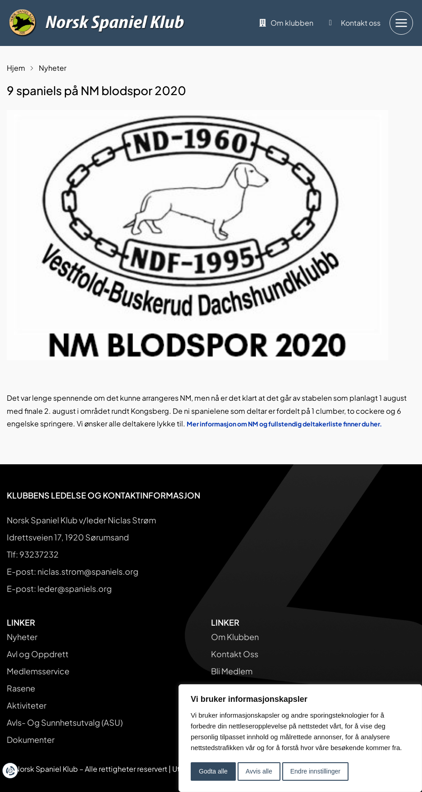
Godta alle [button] (213, 771)
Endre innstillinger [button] (315, 771)
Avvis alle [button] (259, 771)
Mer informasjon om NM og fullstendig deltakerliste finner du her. (284, 424)
